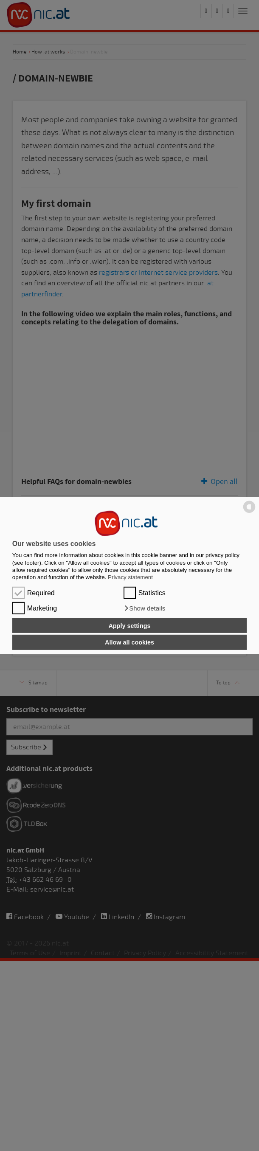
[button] (145, 608)
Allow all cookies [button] (129, 642)
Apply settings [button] (129, 625)
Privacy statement (130, 577)
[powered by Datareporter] (249, 512)
